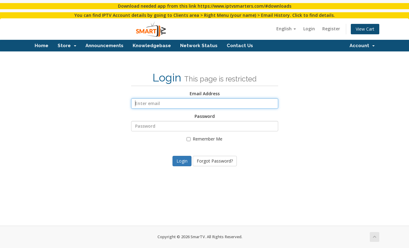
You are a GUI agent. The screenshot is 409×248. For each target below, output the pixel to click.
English (286, 29)
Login (309, 29)
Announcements (104, 45)
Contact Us (240, 45)
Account (362, 45)
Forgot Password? (215, 161)
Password (205, 116)
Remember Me (204, 139)
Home (41, 45)
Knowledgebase (152, 45)
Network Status (199, 45)
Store (67, 45)
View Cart (365, 29)
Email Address (205, 93)
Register (331, 29)
